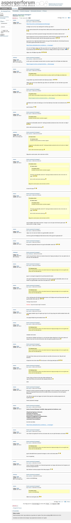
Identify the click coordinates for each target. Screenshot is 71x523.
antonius (30, 59)
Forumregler (3, 18)
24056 (17, 22)
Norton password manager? (21, 14)
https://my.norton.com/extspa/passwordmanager (38, 23)
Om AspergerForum (5, 11)
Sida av (64, 17)
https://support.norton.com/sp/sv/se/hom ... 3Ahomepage (40, 64)
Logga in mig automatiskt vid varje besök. (5, 31)
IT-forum (45, 11)
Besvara (15, 18)
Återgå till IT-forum (17, 508)
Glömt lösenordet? (4, 36)
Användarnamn (4, 23)
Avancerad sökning (4, 16)
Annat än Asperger (24, 11)
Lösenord (3, 26)
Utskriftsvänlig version (70, 12)
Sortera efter (46, 503)
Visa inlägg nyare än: (31, 503)
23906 (17, 59)
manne (29, 21)
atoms (22, 15)
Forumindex (16, 11)
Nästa (68, 501)
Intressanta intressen (36, 11)
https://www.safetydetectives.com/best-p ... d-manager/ (39, 45)
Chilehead (30, 253)
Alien (20, 15)
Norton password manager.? (33, 57)
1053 (17, 254)
